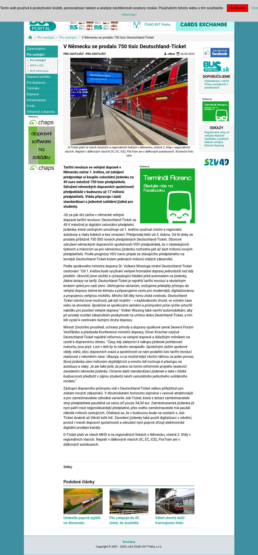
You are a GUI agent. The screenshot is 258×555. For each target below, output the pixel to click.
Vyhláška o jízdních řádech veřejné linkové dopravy (217, 142)
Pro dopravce (36, 83)
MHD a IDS (37, 65)
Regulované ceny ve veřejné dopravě (217, 134)
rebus (169, 53)
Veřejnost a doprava (41, 112)
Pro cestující (46, 37)
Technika (33, 88)
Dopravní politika (38, 77)
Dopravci (33, 94)
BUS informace (39, 71)
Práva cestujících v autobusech (216, 86)
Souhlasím (237, 8)
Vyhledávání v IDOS (217, 81)
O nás (31, 106)
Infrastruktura (36, 100)
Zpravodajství (36, 49)
